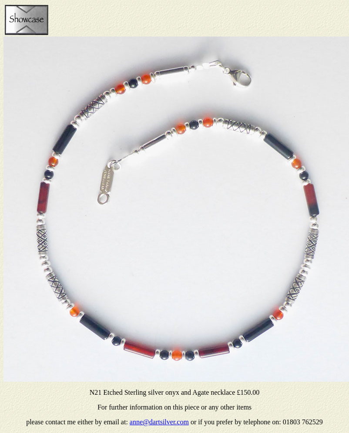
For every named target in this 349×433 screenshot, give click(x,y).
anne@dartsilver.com (159, 422)
